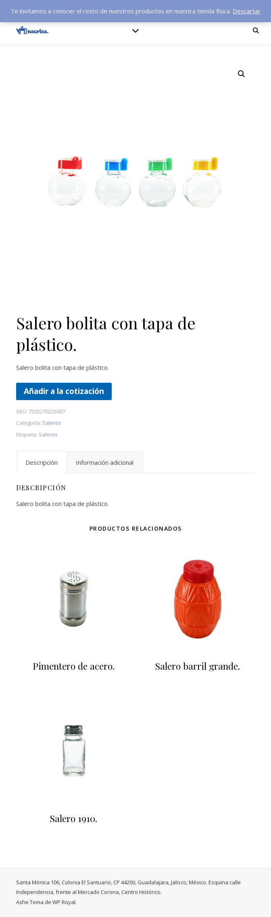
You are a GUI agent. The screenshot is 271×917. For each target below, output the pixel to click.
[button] (241, 74)
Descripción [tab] (41, 462)
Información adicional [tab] (104, 462)
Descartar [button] (247, 11)
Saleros (51, 422)
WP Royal (63, 902)
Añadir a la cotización (64, 391)
